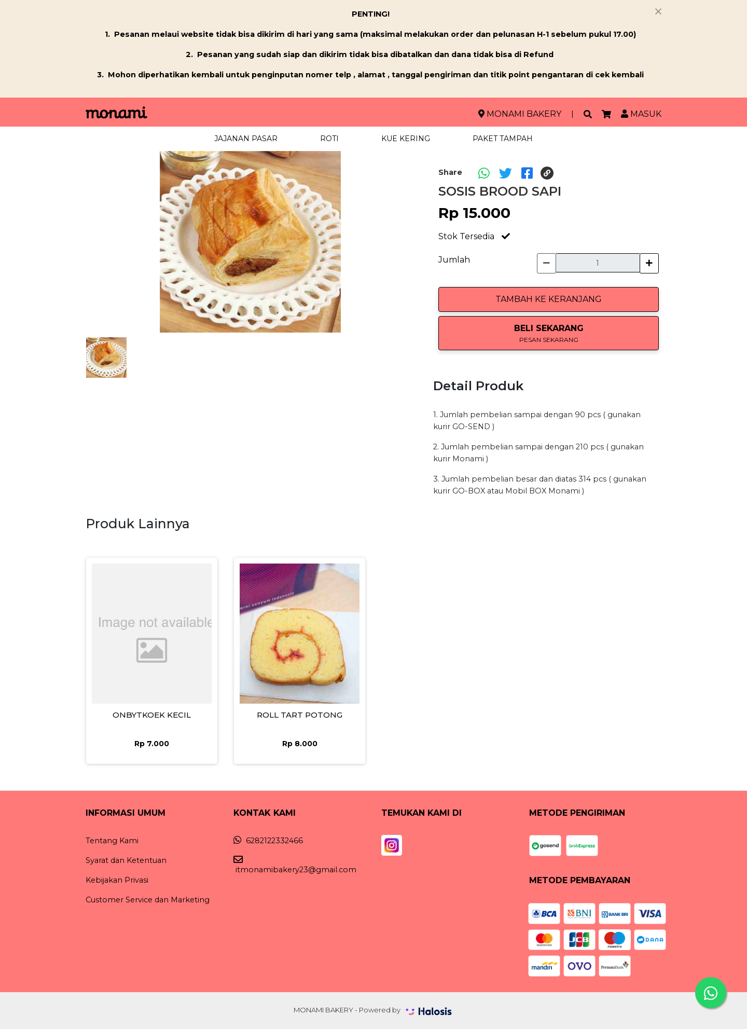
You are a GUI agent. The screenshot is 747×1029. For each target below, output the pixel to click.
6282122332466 (268, 840)
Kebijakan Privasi (117, 880)
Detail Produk (478, 385)
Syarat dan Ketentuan (126, 860)
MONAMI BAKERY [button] (519, 114)
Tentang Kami (112, 840)
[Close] (658, 11)
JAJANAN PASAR (246, 138)
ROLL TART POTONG (299, 715)
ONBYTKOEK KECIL (152, 715)
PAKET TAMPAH (503, 138)
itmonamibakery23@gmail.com (294, 865)
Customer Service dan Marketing (148, 899)
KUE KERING (405, 138)
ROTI (329, 138)
